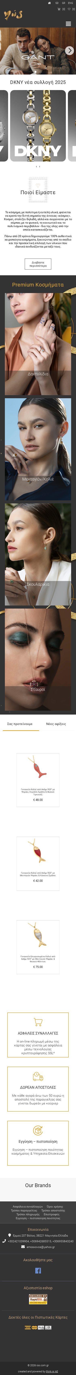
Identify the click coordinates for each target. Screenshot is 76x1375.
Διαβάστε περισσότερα (38, 264)
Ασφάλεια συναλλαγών (28, 1206)
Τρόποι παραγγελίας (24, 1210)
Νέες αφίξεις (56, 724)
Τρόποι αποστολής (53, 1210)
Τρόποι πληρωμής (28, 1214)
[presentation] (36, 166)
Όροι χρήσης (55, 1206)
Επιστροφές (52, 1214)
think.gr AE (52, 1371)
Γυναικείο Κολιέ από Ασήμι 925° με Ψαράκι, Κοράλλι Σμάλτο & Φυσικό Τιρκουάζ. (38, 786)
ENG (70, 3)
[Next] (69, 50)
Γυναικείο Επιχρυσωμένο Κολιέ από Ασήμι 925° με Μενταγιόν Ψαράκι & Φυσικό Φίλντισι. (37, 953)
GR (63, 3)
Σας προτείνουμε (20, 724)
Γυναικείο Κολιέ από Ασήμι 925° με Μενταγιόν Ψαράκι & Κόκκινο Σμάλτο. (38, 869)
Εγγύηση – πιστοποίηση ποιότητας (38, 1218)
